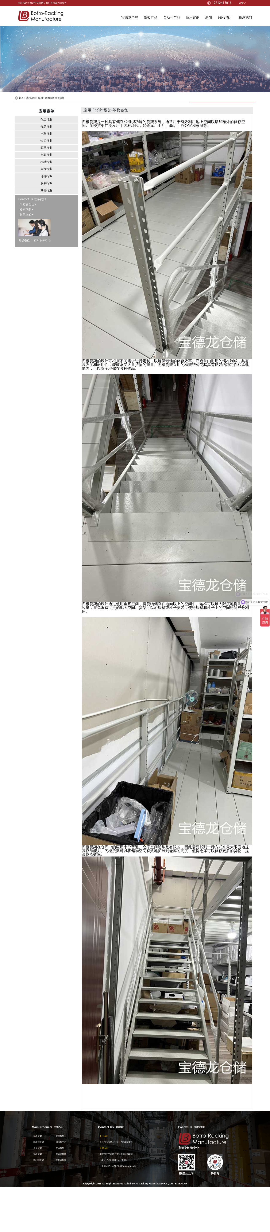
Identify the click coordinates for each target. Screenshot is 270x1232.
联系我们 (245, 17)
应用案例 (192, 17)
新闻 (208, 17)
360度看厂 (225, 17)
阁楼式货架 (38, 1142)
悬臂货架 (37, 1148)
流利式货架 (38, 1160)
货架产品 (150, 17)
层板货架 (37, 1136)
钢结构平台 (61, 1142)
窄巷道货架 (61, 1160)
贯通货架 (60, 1148)
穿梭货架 (37, 1154)
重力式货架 (61, 1154)
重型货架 (60, 1136)
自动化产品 (171, 17)
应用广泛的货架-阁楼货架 (51, 97)
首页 (19, 97)
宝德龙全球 (129, 17)
